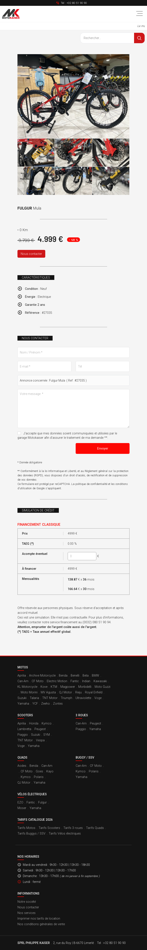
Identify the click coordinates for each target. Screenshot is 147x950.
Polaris (39, 777)
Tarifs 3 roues (73, 828)
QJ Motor (65, 692)
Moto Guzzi (102, 686)
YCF (35, 703)
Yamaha (23, 703)
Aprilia (21, 675)
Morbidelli (84, 686)
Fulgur (42, 802)
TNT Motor (50, 698)
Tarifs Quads (95, 828)
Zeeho (45, 703)
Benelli (75, 675)
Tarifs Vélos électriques (65, 833)
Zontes (58, 703)
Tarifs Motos (26, 828)
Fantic (74, 681)
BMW (95, 675)
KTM (54, 686)
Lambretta (24, 729)
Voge (98, 698)
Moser (21, 808)
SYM (46, 734)
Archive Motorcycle (42, 675)
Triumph (66, 698)
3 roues (82, 715)
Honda (33, 723)
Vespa (40, 740)
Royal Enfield (93, 692)
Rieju (78, 692)
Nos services (26, 913)
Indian (86, 681)
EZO (20, 802)
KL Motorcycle (27, 686)
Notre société (26, 901)
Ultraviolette (83, 698)
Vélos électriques (32, 794)
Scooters (25, 715)
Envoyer (102, 448)
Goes (39, 771)
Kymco (47, 723)
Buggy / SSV (85, 757)
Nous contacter (31, 254)
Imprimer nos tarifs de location (38, 918)
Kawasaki (100, 681)
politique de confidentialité (91, 484)
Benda (63, 675)
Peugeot (40, 729)
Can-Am (22, 681)
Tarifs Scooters (49, 828)
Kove (44, 686)
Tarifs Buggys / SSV (31, 833)
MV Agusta (48, 692)
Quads (22, 757)
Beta (86, 675)
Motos (22, 667)
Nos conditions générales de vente (41, 924)
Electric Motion (57, 681)
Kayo (49, 771)
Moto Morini (29, 692)
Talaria (34, 698)
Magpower (67, 686)
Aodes (21, 765)
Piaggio (22, 734)
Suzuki (22, 698)
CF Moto (38, 681)
